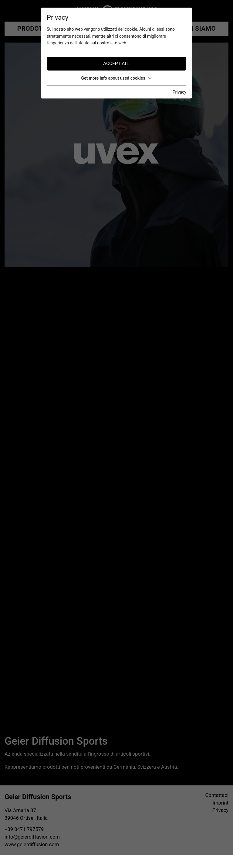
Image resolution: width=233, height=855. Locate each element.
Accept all (116, 63)
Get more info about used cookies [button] (116, 78)
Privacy (179, 92)
